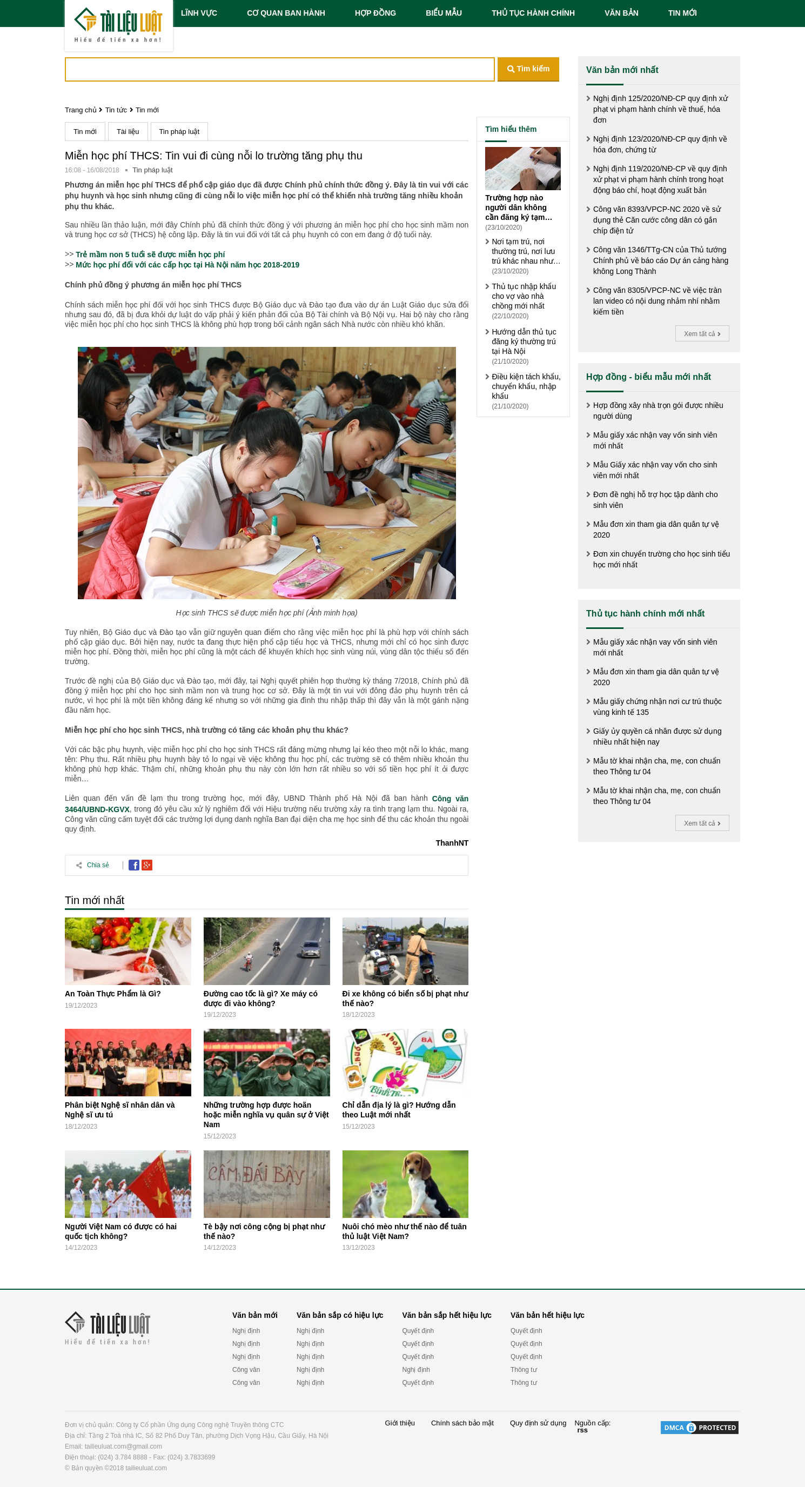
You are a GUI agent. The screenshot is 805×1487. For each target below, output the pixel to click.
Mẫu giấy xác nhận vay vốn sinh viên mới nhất (655, 440)
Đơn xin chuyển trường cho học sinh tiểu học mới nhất (661, 559)
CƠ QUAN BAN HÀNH (286, 13)
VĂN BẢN (622, 13)
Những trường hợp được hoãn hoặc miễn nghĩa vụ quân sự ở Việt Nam (266, 1115)
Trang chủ (81, 110)
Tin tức (116, 110)
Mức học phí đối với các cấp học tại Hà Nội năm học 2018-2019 (187, 264)
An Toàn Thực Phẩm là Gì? (113, 993)
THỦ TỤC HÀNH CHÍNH (533, 13)
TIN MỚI (682, 13)
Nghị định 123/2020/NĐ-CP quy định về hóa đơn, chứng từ (660, 144)
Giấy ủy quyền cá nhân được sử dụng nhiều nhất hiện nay (657, 736)
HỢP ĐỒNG (375, 13)
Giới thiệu (400, 1423)
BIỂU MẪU (444, 13)
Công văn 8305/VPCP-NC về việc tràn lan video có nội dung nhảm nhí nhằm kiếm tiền (657, 301)
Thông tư (524, 1370)
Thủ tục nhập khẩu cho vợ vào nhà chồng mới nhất (524, 296)
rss (582, 1430)
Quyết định (418, 1331)
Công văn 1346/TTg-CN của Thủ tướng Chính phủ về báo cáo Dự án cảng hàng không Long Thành (660, 260)
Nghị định (246, 1331)
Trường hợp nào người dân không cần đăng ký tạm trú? (516, 207)
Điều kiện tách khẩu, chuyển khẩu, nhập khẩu (526, 386)
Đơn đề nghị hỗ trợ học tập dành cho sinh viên (655, 500)
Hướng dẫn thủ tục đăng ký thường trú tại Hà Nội (524, 341)
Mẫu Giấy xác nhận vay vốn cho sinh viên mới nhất (655, 470)
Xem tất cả (702, 334)
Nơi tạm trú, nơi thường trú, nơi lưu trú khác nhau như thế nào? (523, 251)
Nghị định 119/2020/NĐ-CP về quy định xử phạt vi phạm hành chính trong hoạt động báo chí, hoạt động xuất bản (660, 179)
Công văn (246, 1370)
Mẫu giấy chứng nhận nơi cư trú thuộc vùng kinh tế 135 (657, 706)
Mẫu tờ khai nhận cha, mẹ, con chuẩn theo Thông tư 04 (657, 766)
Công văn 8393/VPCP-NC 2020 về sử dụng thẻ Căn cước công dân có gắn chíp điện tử (657, 220)
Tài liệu (128, 132)
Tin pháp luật (179, 132)
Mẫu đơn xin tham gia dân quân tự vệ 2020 (656, 529)
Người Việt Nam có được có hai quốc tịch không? (121, 1231)
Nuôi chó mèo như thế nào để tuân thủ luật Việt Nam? (405, 1231)
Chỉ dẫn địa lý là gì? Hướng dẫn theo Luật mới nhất (399, 1110)
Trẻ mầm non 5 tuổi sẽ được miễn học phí (150, 254)
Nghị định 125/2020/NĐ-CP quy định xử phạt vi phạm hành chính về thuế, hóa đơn (660, 109)
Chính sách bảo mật (462, 1423)
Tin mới (147, 110)
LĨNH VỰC (199, 13)
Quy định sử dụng (538, 1423)
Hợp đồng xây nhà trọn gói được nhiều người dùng (658, 410)
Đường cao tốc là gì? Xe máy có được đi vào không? (261, 998)
